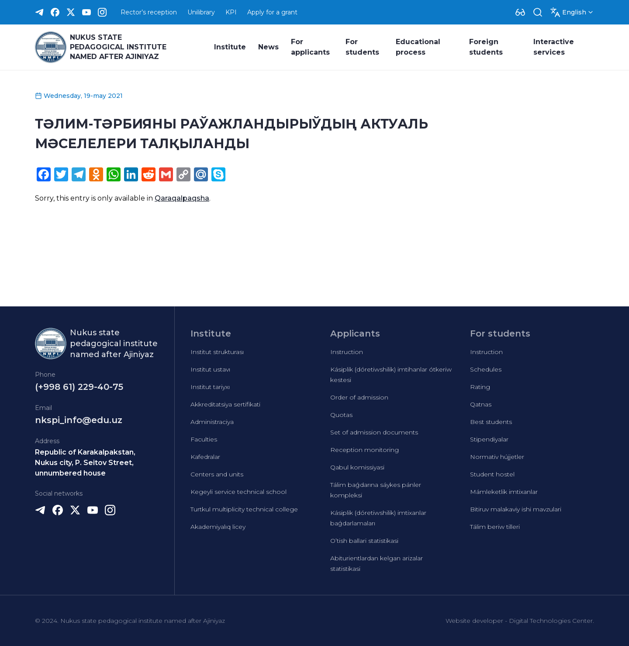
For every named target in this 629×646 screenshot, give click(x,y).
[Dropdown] (520, 12)
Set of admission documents (374, 432)
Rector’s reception (149, 12)
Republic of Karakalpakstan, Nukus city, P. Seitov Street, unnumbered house (85, 462)
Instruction (346, 352)
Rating (480, 387)
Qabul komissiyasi (357, 467)
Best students (491, 422)
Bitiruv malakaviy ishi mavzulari (515, 509)
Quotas (341, 415)
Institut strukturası (217, 352)
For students (362, 47)
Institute (230, 47)
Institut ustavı (210, 369)
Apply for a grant (272, 12)
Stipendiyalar (489, 439)
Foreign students (486, 47)
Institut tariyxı (210, 387)
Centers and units (216, 474)
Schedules (485, 369)
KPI (231, 12)
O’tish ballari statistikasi (364, 541)
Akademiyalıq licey (217, 527)
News (268, 47)
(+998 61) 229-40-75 (79, 387)
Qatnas (480, 404)
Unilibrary (201, 12)
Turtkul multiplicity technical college (244, 509)
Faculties (203, 439)
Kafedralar (205, 457)
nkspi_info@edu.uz (78, 420)
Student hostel (492, 474)
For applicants (310, 47)
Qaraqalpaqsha (182, 198)
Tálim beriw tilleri (495, 527)
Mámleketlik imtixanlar (504, 492)
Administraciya (212, 422)
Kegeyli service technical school (238, 492)
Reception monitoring (364, 450)
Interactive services (553, 47)
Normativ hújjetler (497, 457)
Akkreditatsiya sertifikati (225, 404)
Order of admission (359, 397)
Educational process (418, 47)
